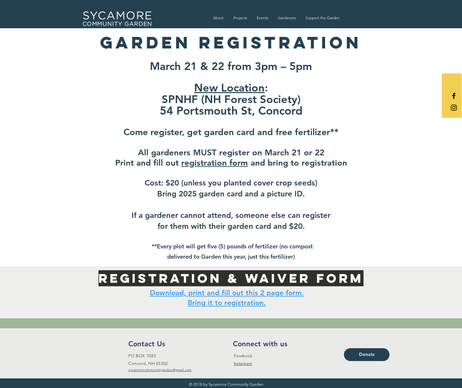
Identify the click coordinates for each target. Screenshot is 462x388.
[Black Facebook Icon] (454, 96)
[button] (218, 18)
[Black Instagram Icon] (454, 108)
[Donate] (366, 354)
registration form (214, 163)
